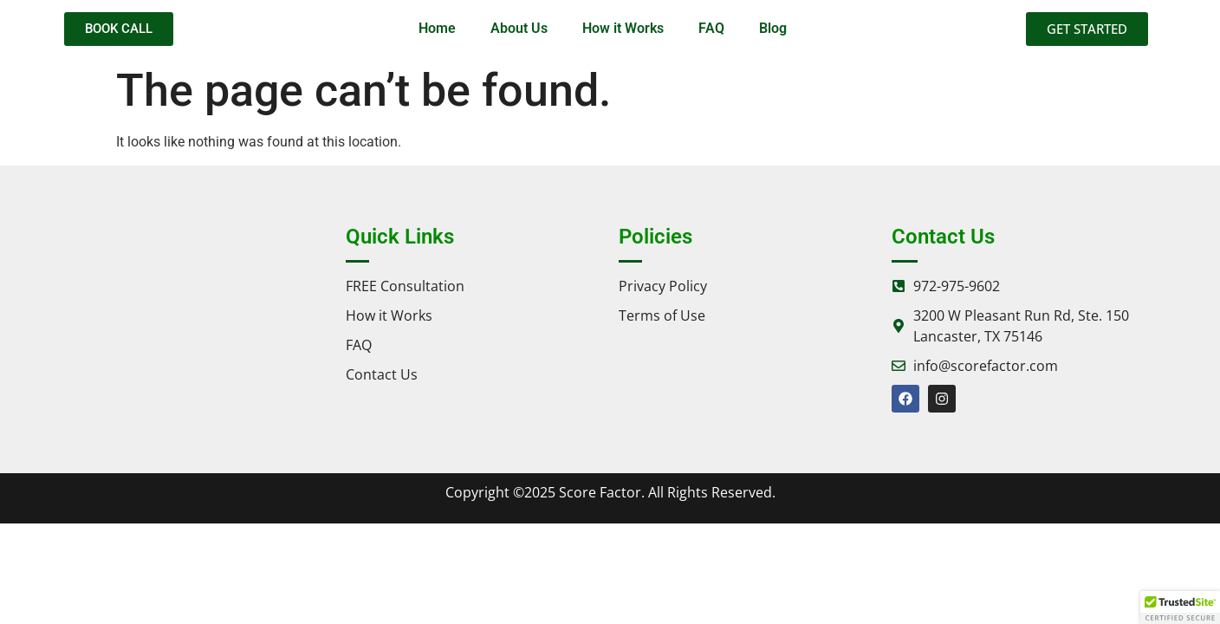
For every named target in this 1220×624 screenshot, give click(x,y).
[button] (1180, 607)
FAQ (711, 28)
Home (437, 28)
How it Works (623, 28)
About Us (519, 28)
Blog (773, 28)
